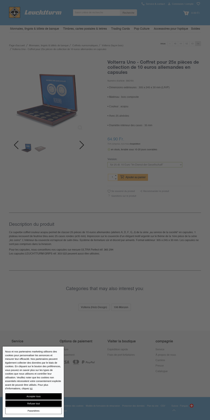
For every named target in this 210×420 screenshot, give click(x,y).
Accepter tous (34, 396)
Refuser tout (33, 403)
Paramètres (33, 411)
